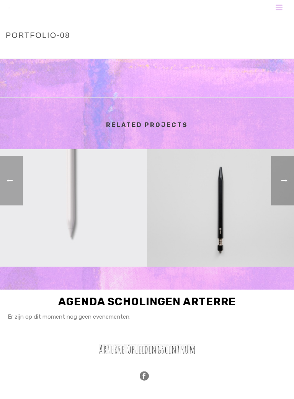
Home (199, 51)
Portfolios (226, 51)
